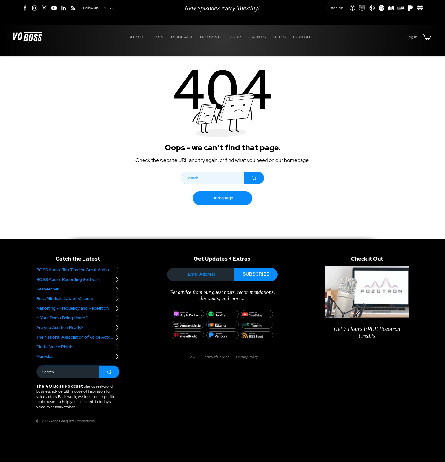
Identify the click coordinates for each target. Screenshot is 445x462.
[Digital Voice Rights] (78, 347)
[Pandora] (410, 8)
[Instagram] (34, 8)
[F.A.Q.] (191, 357)
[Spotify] (381, 8)
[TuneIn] (400, 8)
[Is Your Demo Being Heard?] (78, 318)
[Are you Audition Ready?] (78, 327)
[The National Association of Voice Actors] (78, 337)
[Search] (208, 178)
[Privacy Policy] (244, 357)
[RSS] (73, 8)
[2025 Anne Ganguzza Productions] (66, 421)
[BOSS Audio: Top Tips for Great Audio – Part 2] (78, 270)
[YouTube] (54, 8)
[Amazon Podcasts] (362, 8)
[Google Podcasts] (372, 8)
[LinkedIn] (63, 8)
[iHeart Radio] (420, 8)
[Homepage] (222, 198)
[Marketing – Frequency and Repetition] (78, 308)
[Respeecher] (78, 289)
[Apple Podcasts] (352, 8)
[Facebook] (25, 8)
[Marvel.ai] (78, 356)
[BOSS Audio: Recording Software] (78, 279)
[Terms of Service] (215, 357)
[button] (138, 37)
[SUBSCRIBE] (256, 274)
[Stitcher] (391, 8)
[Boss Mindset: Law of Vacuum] (78, 299)
